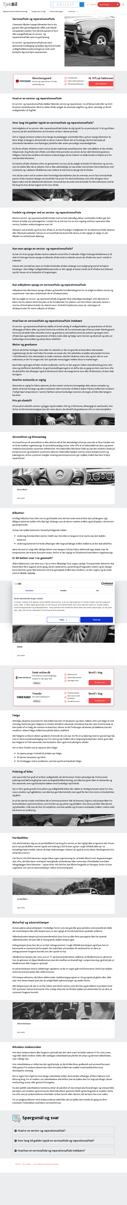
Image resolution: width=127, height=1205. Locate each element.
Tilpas (63, 620)
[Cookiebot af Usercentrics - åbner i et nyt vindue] (103, 584)
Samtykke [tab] (29, 590)
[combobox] (67, 4)
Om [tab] (97, 590)
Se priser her (100, 682)
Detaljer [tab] (63, 590)
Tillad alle (97, 620)
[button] (81, 4)
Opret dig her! (101, 83)
